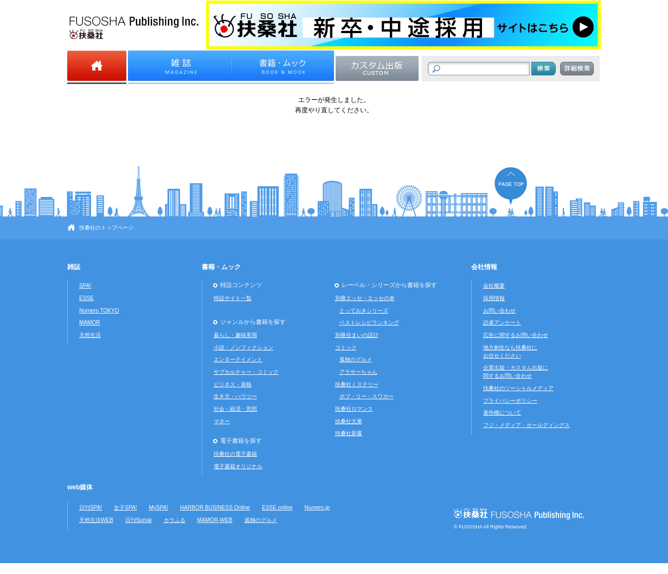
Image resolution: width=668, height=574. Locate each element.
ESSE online (277, 508)
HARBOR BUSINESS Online (215, 508)
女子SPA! (125, 508)
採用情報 (494, 298)
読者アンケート (502, 323)
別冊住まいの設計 (356, 335)
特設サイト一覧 (233, 298)
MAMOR (89, 323)
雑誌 (73, 267)
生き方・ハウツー (235, 396)
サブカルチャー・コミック (246, 372)
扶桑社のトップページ (106, 228)
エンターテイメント (238, 359)
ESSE (86, 298)
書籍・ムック (221, 267)
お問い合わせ (499, 311)
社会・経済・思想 (235, 409)
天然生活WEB (96, 520)
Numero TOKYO (99, 311)
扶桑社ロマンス (354, 409)
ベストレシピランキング (369, 323)
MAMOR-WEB (215, 520)
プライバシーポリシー (510, 401)
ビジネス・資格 (233, 384)
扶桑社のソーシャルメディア (518, 388)
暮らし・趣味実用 (235, 335)
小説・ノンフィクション (243, 347)
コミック (346, 347)
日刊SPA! (90, 508)
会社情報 (484, 267)
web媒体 (80, 487)
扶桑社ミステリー (356, 384)
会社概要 (494, 286)
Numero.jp (317, 508)
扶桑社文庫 (348, 421)
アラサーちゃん (358, 372)
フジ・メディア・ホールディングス (526, 425)
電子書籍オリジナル (238, 466)
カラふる (174, 520)
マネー (222, 421)
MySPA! (158, 508)
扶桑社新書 (348, 433)
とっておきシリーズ (363, 311)
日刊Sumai (138, 520)
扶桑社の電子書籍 (235, 454)
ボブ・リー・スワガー (366, 396)
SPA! (85, 286)
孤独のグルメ (355, 359)
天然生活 (90, 335)
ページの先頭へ (510, 186)
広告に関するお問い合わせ (515, 335)
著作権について (502, 413)
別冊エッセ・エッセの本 (365, 298)
